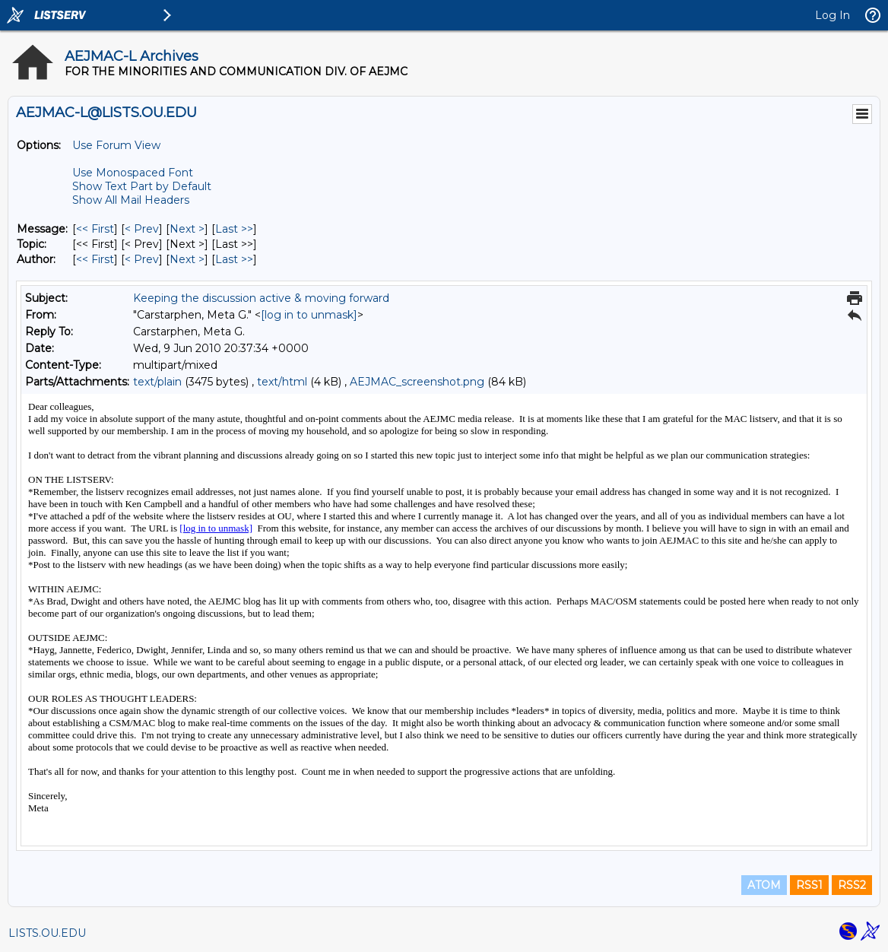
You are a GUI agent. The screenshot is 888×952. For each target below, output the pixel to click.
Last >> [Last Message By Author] (234, 259)
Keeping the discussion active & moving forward (261, 298)
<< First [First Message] (95, 229)
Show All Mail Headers (130, 200)
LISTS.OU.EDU (47, 933)
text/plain (157, 382)
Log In (832, 15)
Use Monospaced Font (132, 172)
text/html (282, 382)
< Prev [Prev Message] (142, 229)
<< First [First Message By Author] (95, 259)
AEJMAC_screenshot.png (417, 382)
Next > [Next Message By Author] (187, 259)
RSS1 (809, 885)
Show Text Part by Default (141, 186)
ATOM (764, 885)
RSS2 (852, 885)
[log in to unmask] (309, 315)
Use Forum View (116, 145)
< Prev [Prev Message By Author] (142, 259)
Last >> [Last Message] (234, 229)
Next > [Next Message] (187, 229)
